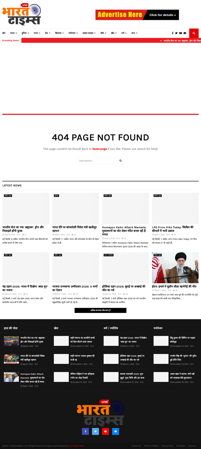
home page (99, 149)
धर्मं (122, 33)
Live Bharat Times (76, 446)
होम (3, 33)
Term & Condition (151, 446)
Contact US (136, 446)
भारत (12, 33)
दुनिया (24, 33)
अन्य (133, 33)
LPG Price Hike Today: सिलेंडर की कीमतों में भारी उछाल (172, 229)
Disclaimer (181, 446)
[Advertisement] (100, 71)
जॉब (102, 33)
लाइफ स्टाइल (88, 33)
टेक (46, 33)
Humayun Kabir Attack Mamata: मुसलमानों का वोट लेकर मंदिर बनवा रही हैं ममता (124, 231)
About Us (192, 446)
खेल (112, 33)
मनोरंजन (71, 33)
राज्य (36, 33)
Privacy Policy (167, 446)
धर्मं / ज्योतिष (108, 255)
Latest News (12, 185)
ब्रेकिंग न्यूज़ (8, 196)
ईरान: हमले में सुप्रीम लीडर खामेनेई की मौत (174, 286)
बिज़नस (58, 33)
